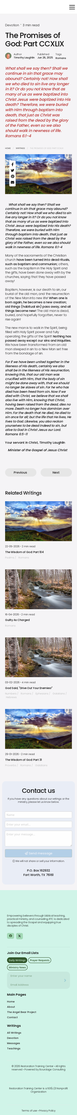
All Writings (14, 1032)
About (11, 1007)
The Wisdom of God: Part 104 (24, 552)
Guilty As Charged (17, 620)
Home (8, 148)
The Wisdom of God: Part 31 (23, 760)
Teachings (13, 1048)
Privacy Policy (47, 1110)
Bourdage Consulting (52, 1069)
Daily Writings (17, 960)
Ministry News (17, 967)
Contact (12, 1017)
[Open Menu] (72, 7)
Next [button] (56, 472)
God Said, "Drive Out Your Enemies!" (28, 688)
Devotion (12, 1038)
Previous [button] (20, 472)
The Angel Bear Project (21, 1012)
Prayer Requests (39, 960)
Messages (13, 1043)
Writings (20, 148)
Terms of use (29, 1110)
